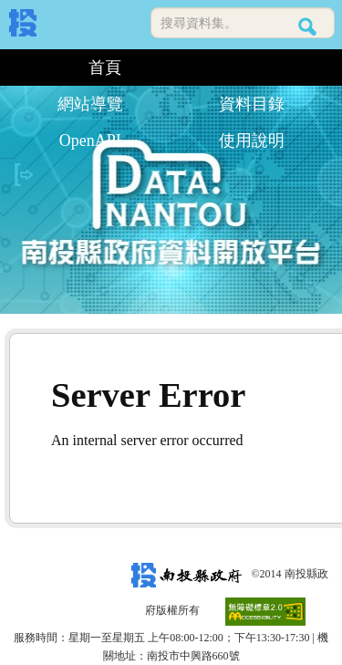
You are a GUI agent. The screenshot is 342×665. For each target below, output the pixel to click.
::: (16, 67)
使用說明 (252, 140)
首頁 (104, 67)
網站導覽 (90, 104)
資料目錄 (252, 104)
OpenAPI (90, 140)
